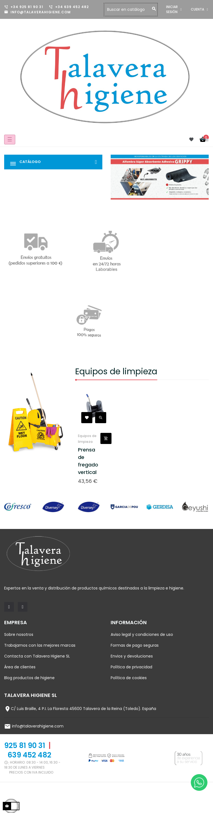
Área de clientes (20, 667)
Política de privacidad (131, 667)
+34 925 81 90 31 (27, 6)
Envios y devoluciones (132, 656)
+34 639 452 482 (72, 6)
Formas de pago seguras (135, 645)
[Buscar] (143, 9)
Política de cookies (129, 678)
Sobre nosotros (18, 634)
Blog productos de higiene (29, 678)
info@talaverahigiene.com (41, 12)
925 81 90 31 (24, 746)
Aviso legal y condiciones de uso (142, 634)
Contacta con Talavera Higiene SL (37, 656)
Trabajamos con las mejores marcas (39, 645)
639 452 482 (29, 755)
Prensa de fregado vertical (88, 461)
